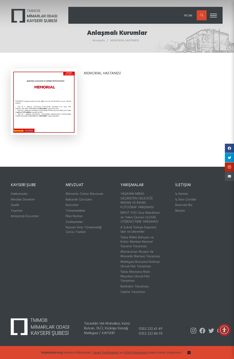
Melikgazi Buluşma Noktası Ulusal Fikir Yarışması (140, 264)
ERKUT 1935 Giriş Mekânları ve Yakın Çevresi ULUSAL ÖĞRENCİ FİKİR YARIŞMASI (140, 217)
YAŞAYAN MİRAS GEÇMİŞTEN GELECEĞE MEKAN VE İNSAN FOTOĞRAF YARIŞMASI (137, 200)
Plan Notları (74, 216)
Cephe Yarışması (132, 292)
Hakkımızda (19, 194)
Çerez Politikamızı (106, 356)
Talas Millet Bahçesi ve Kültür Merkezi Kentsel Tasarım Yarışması (137, 241)
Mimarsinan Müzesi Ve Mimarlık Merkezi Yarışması (140, 254)
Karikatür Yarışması (134, 286)
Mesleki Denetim (23, 199)
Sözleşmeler (74, 222)
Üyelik (15, 205)
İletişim (180, 210)
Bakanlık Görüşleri (79, 199)
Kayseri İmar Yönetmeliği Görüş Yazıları (84, 229)
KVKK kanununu (136, 356)
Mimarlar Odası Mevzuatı (84, 194)
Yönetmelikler (75, 210)
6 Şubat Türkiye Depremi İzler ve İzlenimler (138, 229)
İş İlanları (181, 194)
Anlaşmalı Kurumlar (25, 216)
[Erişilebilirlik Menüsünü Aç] (224, 330)
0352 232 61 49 (150, 328)
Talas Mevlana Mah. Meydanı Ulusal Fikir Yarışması (135, 276)
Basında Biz (183, 205)
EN (190, 15)
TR (185, 15)
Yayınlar (17, 210)
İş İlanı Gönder (186, 199)
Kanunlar (72, 205)
